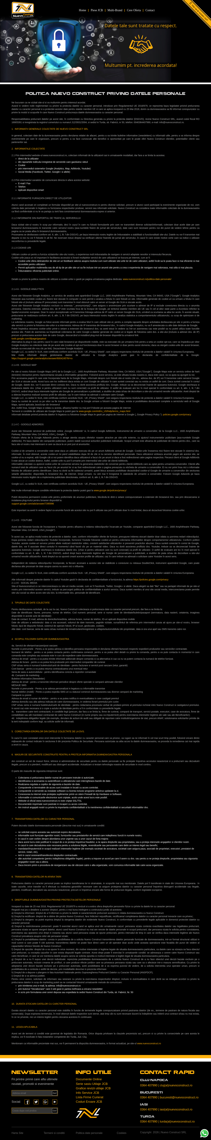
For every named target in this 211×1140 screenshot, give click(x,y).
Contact (150, 10)
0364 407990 (148, 1085)
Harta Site (17, 1133)
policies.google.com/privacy (177, 414)
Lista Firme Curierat (89, 1097)
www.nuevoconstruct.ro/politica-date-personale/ (147, 279)
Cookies (121, 1133)
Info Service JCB (87, 1092)
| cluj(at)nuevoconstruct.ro (175, 1085)
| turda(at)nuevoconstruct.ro (176, 1121)
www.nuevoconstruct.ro (149, 1043)
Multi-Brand (114, 10)
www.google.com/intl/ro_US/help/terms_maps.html (104, 411)
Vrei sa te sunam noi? (200, 13)
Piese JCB (97, 10)
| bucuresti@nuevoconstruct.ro (178, 1097)
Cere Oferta (134, 10)
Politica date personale (89, 1133)
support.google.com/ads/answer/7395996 (33, 503)
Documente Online (89, 1079)
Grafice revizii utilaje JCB (93, 1088)
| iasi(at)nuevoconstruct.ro (175, 1109)
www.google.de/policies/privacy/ (110, 490)
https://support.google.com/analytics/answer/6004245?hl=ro (42, 358)
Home (82, 10)
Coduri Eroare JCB (89, 1101)
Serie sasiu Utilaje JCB (92, 1084)
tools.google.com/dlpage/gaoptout (29, 338)
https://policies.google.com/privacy (150, 579)
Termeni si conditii (54, 1133)
